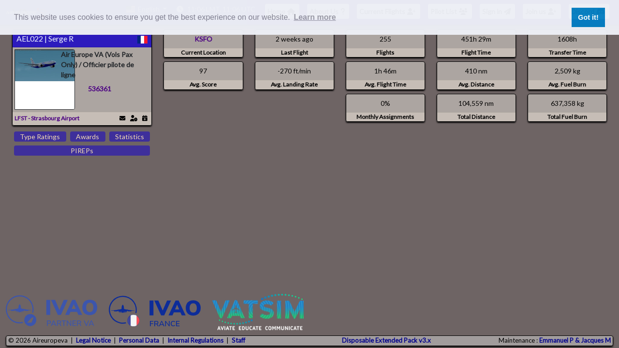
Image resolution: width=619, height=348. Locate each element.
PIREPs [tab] (82, 150)
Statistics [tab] (129, 136)
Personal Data (139, 340)
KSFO (203, 39)
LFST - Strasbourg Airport (47, 118)
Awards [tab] (87, 136)
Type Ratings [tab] (40, 136)
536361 (99, 89)
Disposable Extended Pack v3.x (386, 340)
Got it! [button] (588, 17)
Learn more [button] (315, 17)
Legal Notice (93, 340)
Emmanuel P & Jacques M (575, 340)
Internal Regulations (195, 340)
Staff (238, 340)
